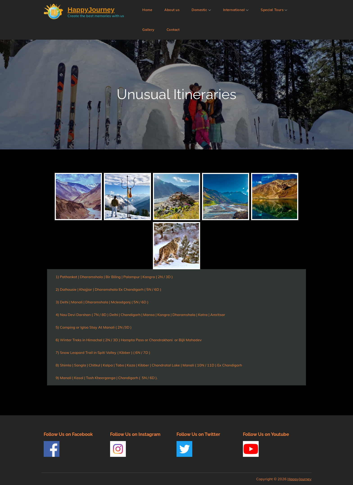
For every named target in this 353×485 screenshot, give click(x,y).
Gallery (148, 29)
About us (171, 10)
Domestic (201, 10)
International (236, 10)
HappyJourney (299, 479)
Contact (173, 29)
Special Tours (274, 10)
